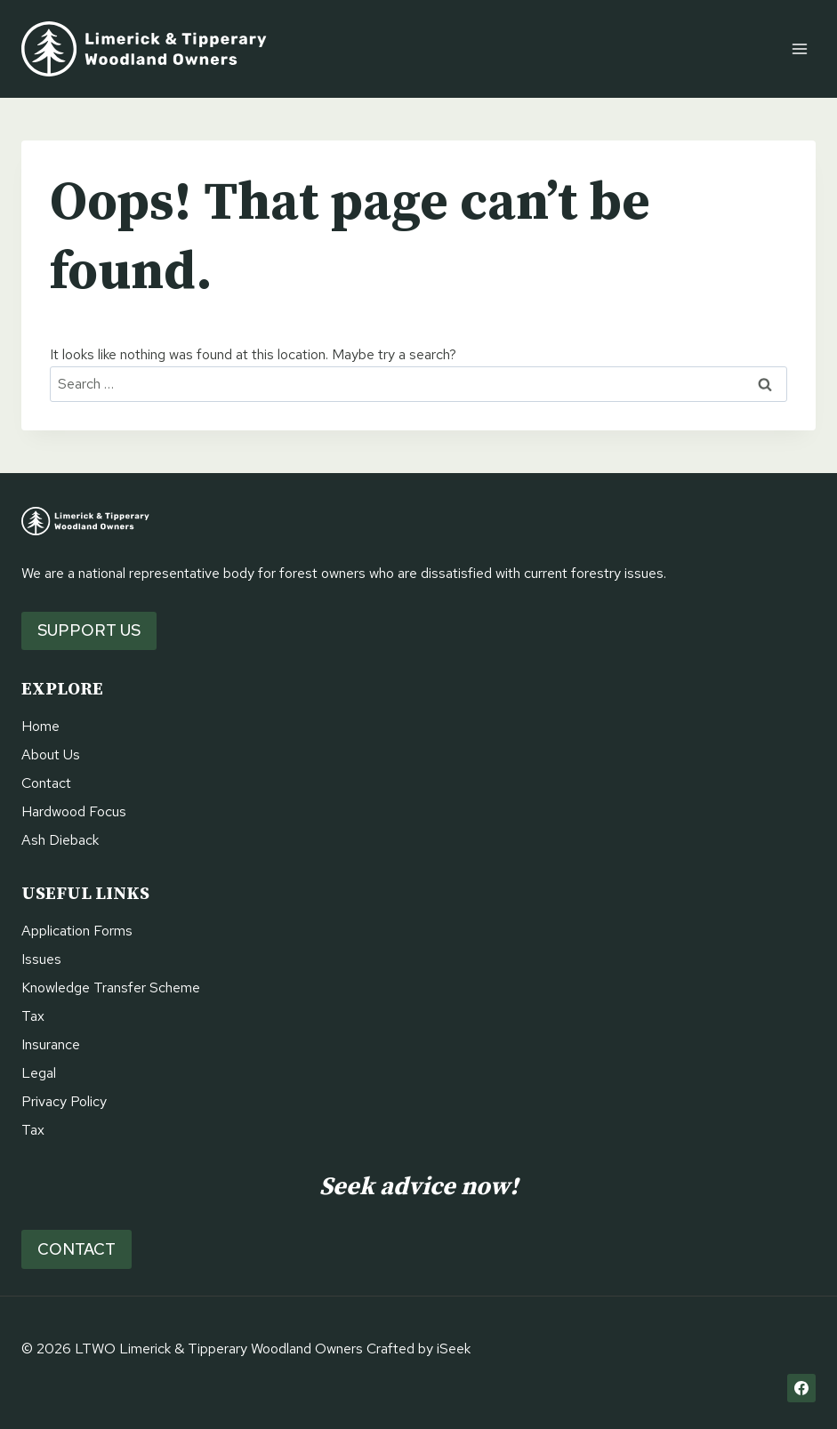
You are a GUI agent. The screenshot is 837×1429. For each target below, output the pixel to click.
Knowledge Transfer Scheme (110, 987)
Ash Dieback (60, 840)
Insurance (50, 1044)
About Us (50, 754)
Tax (32, 1016)
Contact (46, 783)
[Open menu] (799, 48)
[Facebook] (801, 1388)
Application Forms (77, 930)
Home (40, 726)
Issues (41, 959)
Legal (38, 1073)
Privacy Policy (64, 1101)
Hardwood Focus (73, 811)
